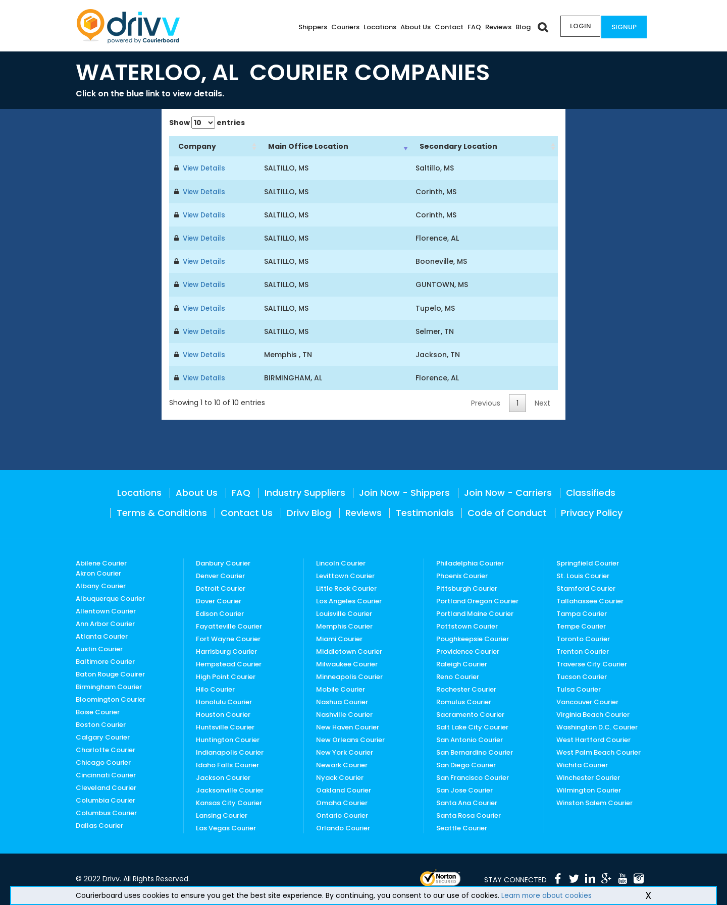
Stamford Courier (585, 587)
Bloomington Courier (110, 698)
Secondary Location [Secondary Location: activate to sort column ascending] (458, 146)
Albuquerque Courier (110, 597)
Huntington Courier (227, 739)
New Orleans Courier (350, 739)
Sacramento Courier (470, 713)
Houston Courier (223, 713)
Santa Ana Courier (466, 802)
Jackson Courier (223, 776)
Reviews (495, 27)
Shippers (309, 27)
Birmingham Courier (109, 686)
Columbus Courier (106, 812)
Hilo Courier (215, 688)
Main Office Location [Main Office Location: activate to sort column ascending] (308, 146)
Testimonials (425, 511)
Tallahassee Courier (590, 600)
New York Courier (344, 751)
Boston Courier (101, 723)
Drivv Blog (309, 511)
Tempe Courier (581, 625)
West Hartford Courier (593, 739)
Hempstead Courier (229, 663)
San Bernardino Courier (474, 751)
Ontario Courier (342, 814)
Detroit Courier (220, 587)
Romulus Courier (463, 701)
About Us (412, 27)
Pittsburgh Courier (466, 587)
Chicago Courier (103, 761)
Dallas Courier (99, 824)
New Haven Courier (347, 726)
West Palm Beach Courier (598, 751)
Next (542, 402)
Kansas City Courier (229, 802)
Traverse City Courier (591, 663)
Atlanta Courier (102, 635)
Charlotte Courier (105, 749)
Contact (446, 27)
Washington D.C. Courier (597, 726)
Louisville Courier (344, 612)
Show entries (207, 123)
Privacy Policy (591, 511)
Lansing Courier (221, 814)
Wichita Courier (582, 764)
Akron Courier (98, 572)
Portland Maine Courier (474, 612)
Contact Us (247, 511)
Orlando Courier (343, 827)
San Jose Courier (464, 789)
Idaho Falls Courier (227, 764)
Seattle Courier (461, 827)
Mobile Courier (340, 688)
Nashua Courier (342, 701)
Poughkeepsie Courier (472, 638)
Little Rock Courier (346, 587)
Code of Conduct (507, 511)
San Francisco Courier (472, 776)
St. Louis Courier (582, 575)
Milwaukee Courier (347, 663)
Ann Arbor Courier (105, 623)
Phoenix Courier (462, 575)
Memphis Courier (344, 625)
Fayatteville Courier (229, 625)
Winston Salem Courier (594, 802)
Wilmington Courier (588, 789)
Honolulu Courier (224, 701)
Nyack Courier (340, 776)
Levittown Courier (345, 575)
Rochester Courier (466, 688)
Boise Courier (98, 711)
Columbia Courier (105, 799)
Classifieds (590, 491)
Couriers (342, 27)
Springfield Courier (587, 562)
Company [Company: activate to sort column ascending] (197, 146)
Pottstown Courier (467, 625)
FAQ (471, 27)
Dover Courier (218, 600)
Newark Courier (342, 764)
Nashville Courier (344, 713)
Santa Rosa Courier (468, 814)
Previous (485, 402)
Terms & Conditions (162, 511)
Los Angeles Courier (349, 600)
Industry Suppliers (305, 491)
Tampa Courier (581, 612)
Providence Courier (467, 650)
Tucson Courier (581, 676)
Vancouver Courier (587, 701)
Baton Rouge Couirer (110, 673)
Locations (376, 27)
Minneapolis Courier (349, 676)
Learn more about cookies (547, 895)
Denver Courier (220, 575)
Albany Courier (101, 585)
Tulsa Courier (578, 688)
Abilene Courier (101, 562)
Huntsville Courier (225, 726)
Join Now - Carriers (508, 491)
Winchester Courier (588, 776)
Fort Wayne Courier (228, 638)
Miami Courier (339, 638)
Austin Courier (99, 648)
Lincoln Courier (341, 562)
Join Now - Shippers (404, 491)
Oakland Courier (343, 789)
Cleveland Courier (106, 786)
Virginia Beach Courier (593, 713)
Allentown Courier (106, 610)
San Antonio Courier (469, 739)
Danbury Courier (223, 562)
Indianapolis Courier (230, 751)
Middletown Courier (349, 650)
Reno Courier (457, 676)
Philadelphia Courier (470, 562)
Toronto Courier (583, 638)
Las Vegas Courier (226, 827)
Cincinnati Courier (106, 774)
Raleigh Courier (461, 663)
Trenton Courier (582, 650)
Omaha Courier (342, 802)
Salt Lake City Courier (472, 726)
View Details (203, 168)
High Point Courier (225, 676)
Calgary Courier (103, 736)
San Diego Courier (466, 764)
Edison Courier (220, 612)
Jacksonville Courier (230, 789)
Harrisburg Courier (226, 650)
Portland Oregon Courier (477, 600)
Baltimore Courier (105, 660)
